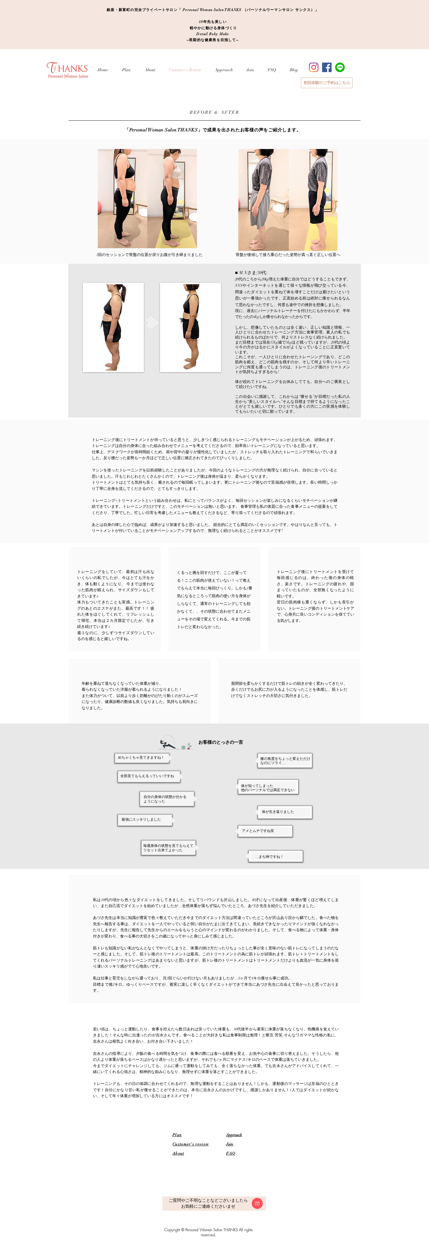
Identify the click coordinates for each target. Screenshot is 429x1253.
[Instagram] (313, 67)
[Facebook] (327, 67)
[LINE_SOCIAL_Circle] (340, 67)
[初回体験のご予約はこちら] (326, 82)
